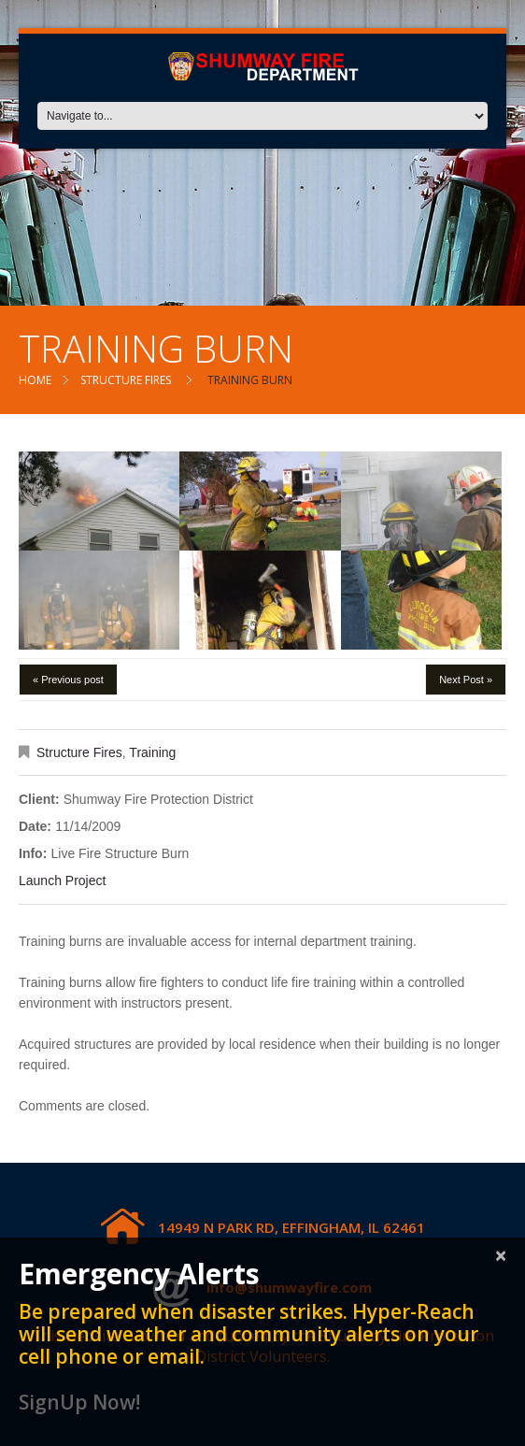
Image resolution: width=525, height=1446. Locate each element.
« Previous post (68, 679)
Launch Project (62, 880)
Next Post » (465, 679)
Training (152, 752)
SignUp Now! (79, 1402)
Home (35, 380)
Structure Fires (125, 380)
